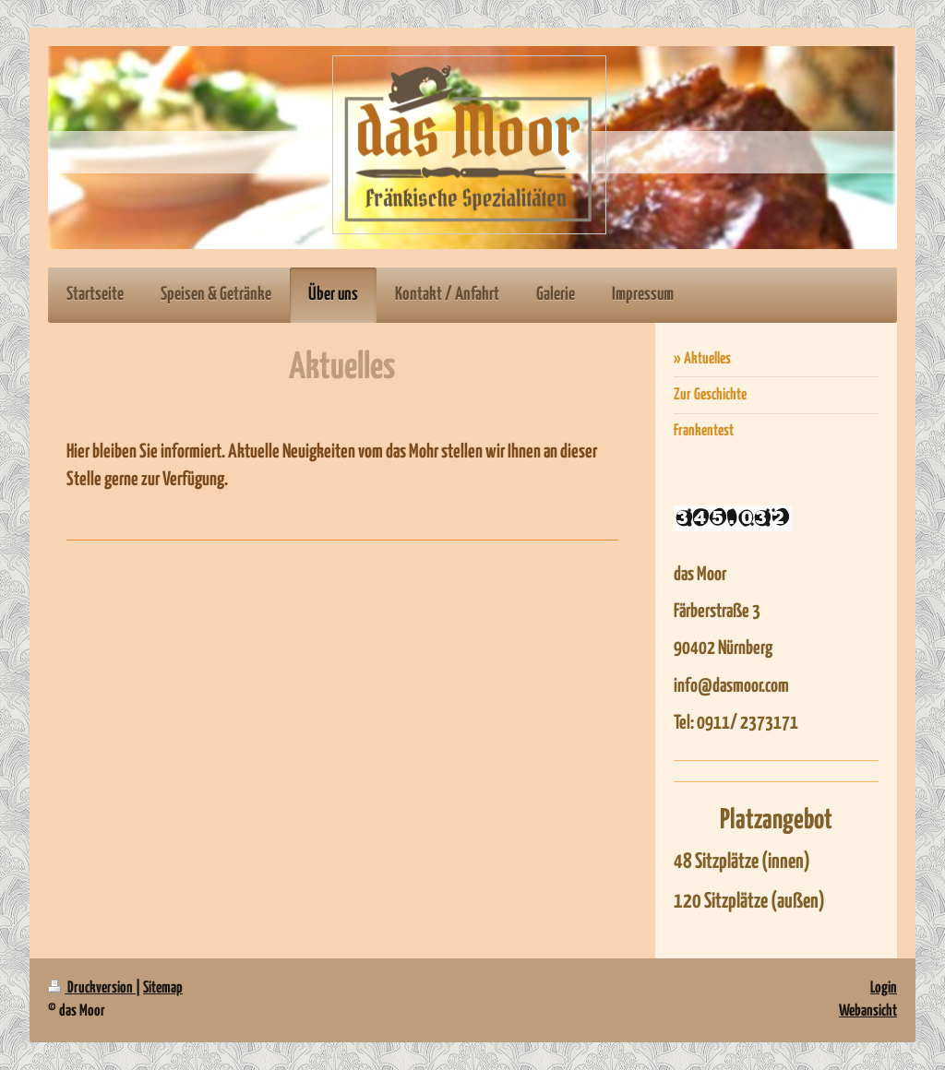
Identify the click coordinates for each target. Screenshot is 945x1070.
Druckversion (92, 988)
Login (883, 988)
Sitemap (163, 988)
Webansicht (868, 1011)
